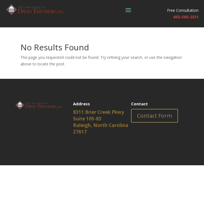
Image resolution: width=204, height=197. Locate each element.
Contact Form (154, 115)
